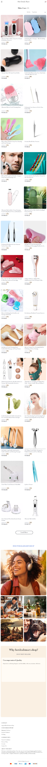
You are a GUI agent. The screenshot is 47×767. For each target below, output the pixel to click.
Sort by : (29, 12)
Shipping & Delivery (5, 730)
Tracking (3, 734)
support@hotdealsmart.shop (7, 725)
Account (3, 744)
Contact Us (4, 746)
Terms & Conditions (5, 739)
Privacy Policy (4, 741)
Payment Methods (5, 732)
